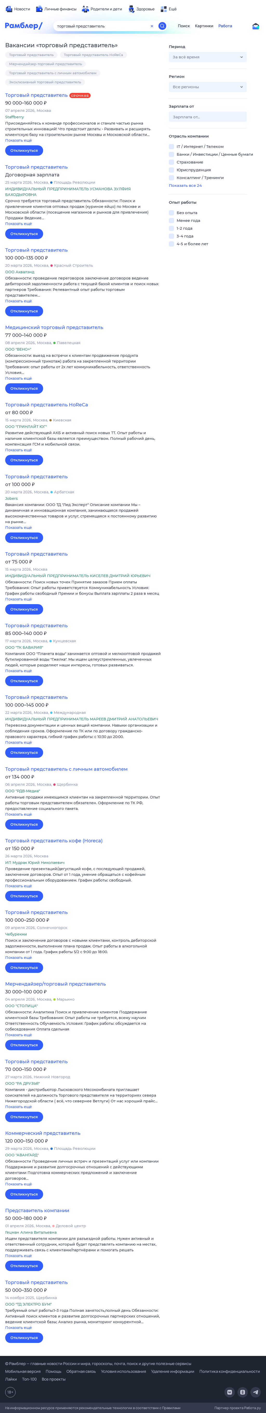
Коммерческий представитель (42, 1133)
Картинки (204, 26)
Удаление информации (172, 1371)
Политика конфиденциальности (230, 1371)
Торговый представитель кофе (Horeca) (54, 841)
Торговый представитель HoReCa (93, 55)
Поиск (184, 26)
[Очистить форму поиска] (152, 26)
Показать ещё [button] (18, 140)
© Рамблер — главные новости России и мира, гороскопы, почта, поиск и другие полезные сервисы (98, 1363)
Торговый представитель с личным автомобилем (52, 73)
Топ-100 (29, 1379)
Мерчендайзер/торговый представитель (55, 984)
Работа (225, 26)
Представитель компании (37, 1210)
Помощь (53, 1371)
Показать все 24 (185, 185)
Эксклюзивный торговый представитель (45, 82)
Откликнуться (24, 150)
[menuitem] (17, 9)
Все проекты (53, 1379)
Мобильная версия (23, 1371)
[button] (83, 132)
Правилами (171, 1407)
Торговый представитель (31, 55)
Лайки (11, 1379)
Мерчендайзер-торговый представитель (45, 64)
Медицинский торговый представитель (54, 327)
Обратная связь (81, 1371)
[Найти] (162, 26)
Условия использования (123, 1371)
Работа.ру (252, 1407)
